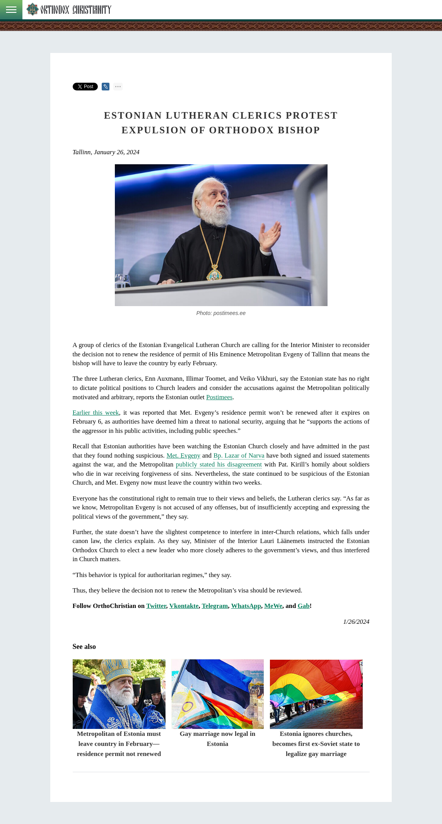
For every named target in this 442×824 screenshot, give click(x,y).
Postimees (219, 397)
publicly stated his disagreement (219, 464)
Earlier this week (96, 412)
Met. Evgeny (183, 455)
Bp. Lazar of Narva (239, 455)
